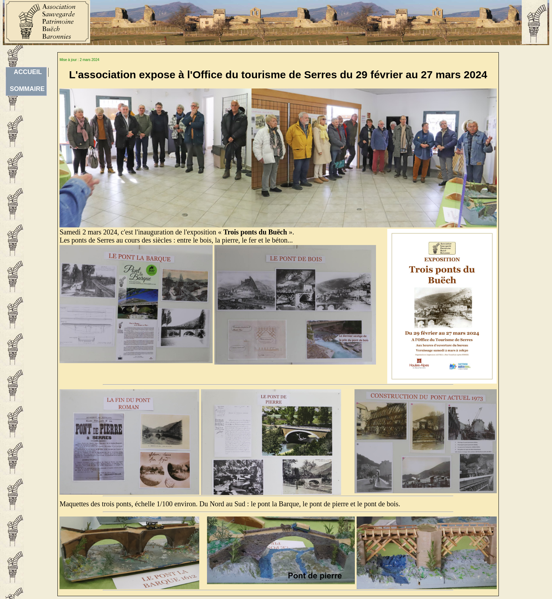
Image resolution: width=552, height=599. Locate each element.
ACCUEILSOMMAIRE (27, 72)
